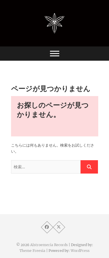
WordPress (80, 250)
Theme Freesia (32, 250)
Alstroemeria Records (49, 245)
